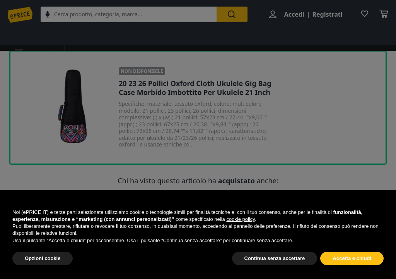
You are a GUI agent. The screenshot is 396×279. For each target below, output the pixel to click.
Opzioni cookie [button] (42, 258)
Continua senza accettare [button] (274, 258)
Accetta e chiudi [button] (352, 258)
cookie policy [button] (240, 219)
